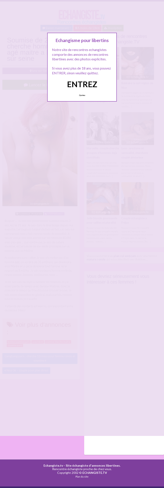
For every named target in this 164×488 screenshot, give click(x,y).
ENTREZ (82, 84)
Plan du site (82, 476)
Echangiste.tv (53, 465)
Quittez (82, 95)
